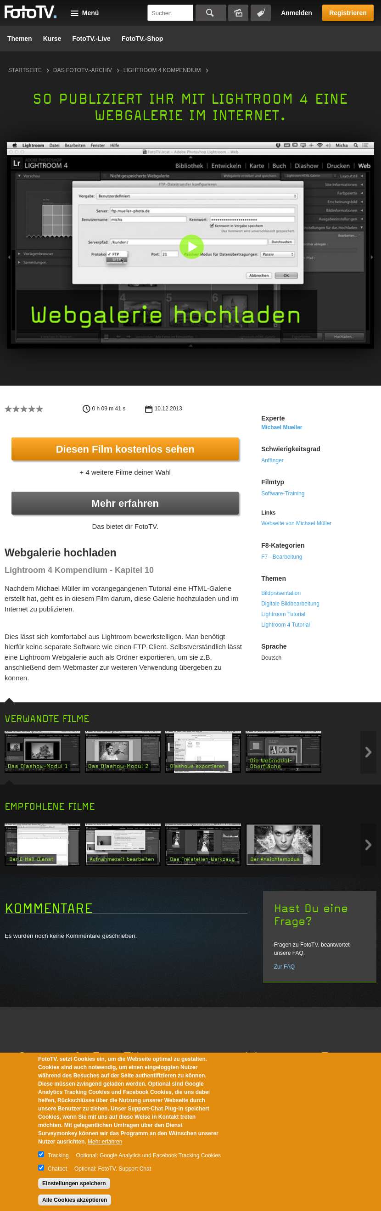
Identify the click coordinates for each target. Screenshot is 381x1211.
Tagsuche (261, 13)
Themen (19, 38)
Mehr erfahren (125, 503)
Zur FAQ (284, 967)
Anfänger (272, 460)
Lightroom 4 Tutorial (285, 625)
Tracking (58, 1155)
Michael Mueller (281, 427)
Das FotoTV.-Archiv (82, 70)
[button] (192, 247)
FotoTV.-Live (91, 38)
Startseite (25, 70)
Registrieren (348, 13)
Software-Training (282, 493)
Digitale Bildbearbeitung (290, 603)
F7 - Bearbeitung (281, 557)
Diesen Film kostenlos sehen (125, 449)
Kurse (52, 38)
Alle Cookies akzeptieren (74, 1200)
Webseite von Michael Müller (296, 523)
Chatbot (57, 1169)
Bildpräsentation (281, 593)
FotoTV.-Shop (142, 38)
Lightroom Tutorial (283, 614)
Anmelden (296, 13)
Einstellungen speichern (74, 1183)
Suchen (211, 13)
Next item (368, 752)
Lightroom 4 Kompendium (162, 70)
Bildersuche (238, 13)
